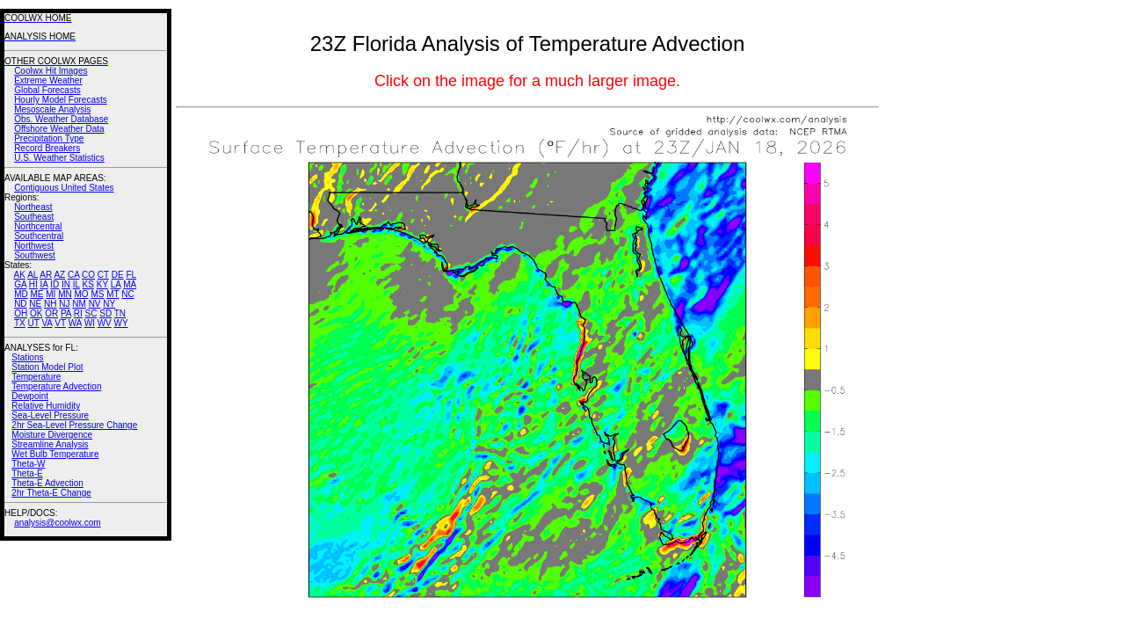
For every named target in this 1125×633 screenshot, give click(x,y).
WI (89, 323)
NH (50, 304)
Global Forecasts (47, 90)
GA (20, 284)
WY (121, 323)
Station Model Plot (47, 367)
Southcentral (38, 236)
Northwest (34, 246)
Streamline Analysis (49, 444)
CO (88, 275)
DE (118, 275)
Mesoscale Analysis (52, 109)
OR (51, 313)
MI (50, 294)
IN (66, 284)
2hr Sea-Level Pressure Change (74, 425)
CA (73, 275)
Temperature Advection (56, 386)
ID (54, 284)
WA (75, 323)
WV (105, 323)
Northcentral (38, 226)
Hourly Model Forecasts (60, 100)
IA (44, 284)
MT (112, 294)
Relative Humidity (45, 406)
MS (97, 294)
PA (66, 313)
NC (127, 294)
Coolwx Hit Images (50, 71)
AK (19, 275)
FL (131, 275)
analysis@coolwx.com (57, 523)
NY (109, 304)
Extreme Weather (48, 80)
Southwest (34, 255)
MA (129, 284)
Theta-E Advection (47, 483)
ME (36, 294)
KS (88, 284)
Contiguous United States (63, 188)
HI (33, 284)
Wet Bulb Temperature (54, 454)
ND (20, 304)
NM (79, 304)
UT (34, 323)
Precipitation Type (48, 138)
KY (102, 284)
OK (36, 313)
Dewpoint (29, 396)
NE (35, 304)
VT (60, 323)
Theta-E (27, 473)
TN (120, 313)
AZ (59, 275)
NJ (64, 304)
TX (19, 323)
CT (103, 275)
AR (46, 275)
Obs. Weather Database (61, 119)
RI (78, 313)
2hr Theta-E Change (51, 493)
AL (32, 275)
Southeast (34, 217)
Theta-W (28, 464)
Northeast (33, 207)
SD (105, 313)
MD (21, 294)
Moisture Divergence (51, 435)
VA (46, 323)
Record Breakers (47, 148)
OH (20, 313)
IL (76, 284)
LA (116, 284)
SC (91, 313)
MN (65, 294)
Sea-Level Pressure (50, 415)
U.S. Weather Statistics (59, 158)
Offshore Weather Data (59, 129)
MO (81, 294)
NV (95, 304)
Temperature (36, 377)
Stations (27, 357)
